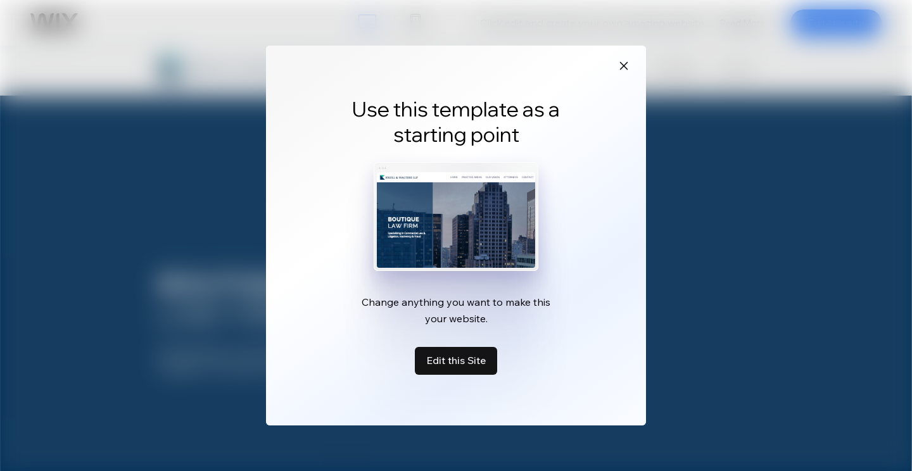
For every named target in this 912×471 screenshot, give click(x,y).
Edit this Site (456, 360)
